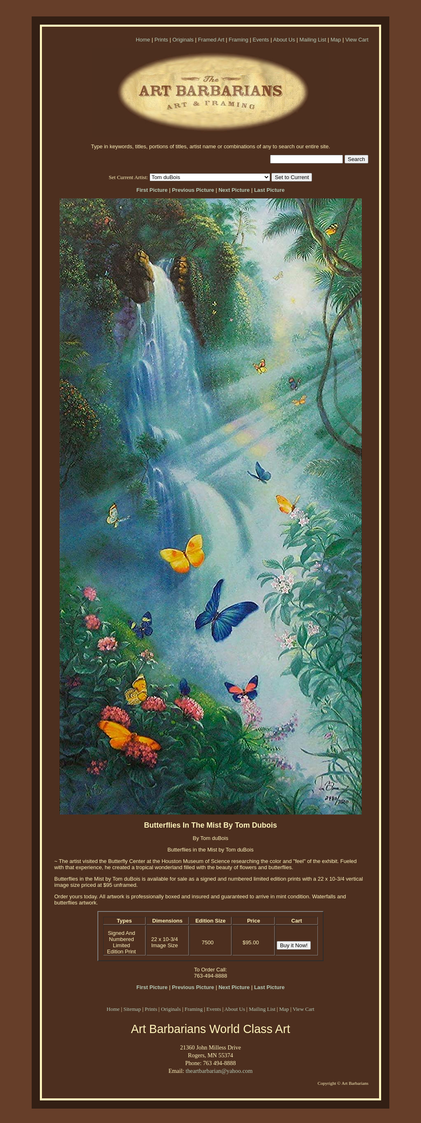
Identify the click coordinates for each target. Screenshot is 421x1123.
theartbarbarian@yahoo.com (218, 1071)
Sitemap (132, 1009)
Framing (238, 40)
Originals (182, 40)
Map (336, 40)
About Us (284, 40)
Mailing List (312, 40)
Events (261, 40)
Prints (161, 40)
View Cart (356, 40)
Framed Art (211, 40)
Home (143, 40)
